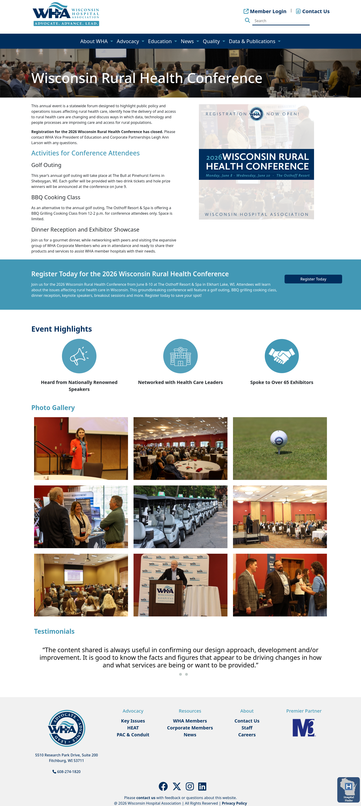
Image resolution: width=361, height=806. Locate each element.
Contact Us (247, 721)
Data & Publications (253, 41)
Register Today (313, 279)
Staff (247, 728)
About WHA (94, 41)
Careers (247, 735)
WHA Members (190, 721)
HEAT (133, 728)
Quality (212, 41)
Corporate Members (190, 728)
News (188, 41)
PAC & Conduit (133, 735)
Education (160, 41)
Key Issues (133, 721)
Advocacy (128, 41)
